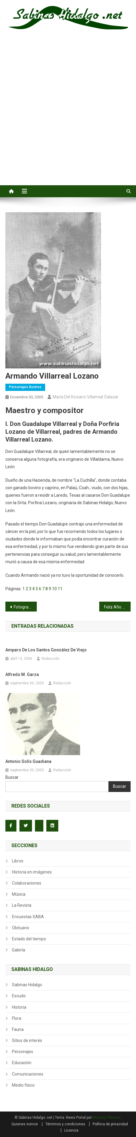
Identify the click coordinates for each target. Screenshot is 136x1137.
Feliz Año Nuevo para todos (117, 607)
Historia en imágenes (32, 872)
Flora (16, 1018)
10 (54, 588)
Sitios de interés (27, 1040)
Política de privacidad (110, 1124)
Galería (18, 950)
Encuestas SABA (28, 916)
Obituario (20, 927)
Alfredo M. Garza (22, 674)
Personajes (22, 1051)
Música (18, 894)
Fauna (18, 1029)
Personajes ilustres (25, 387)
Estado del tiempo (29, 938)
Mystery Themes (106, 1117)
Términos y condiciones (65, 1124)
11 (60, 588)
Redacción (50, 658)
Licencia (71, 1130)
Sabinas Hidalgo (27, 984)
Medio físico (23, 1085)
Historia (19, 1007)
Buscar (12, 777)
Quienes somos (24, 1124)
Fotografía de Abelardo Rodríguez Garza (25, 607)
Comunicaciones (27, 1074)
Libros (17, 861)
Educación (21, 1062)
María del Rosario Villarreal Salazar (85, 396)
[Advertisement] (68, 114)
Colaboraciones (26, 883)
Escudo (19, 995)
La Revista (21, 905)
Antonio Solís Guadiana (28, 761)
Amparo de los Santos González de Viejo (46, 649)
